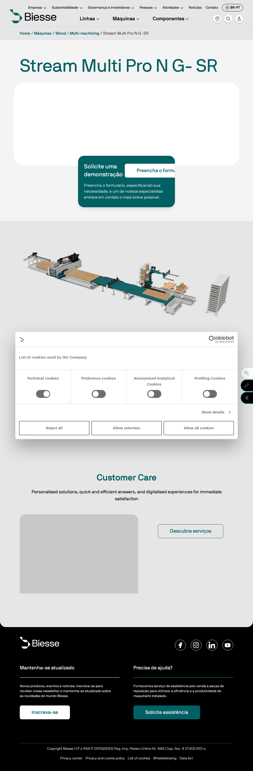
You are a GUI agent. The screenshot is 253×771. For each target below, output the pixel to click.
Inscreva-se (45, 712)
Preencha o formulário (161, 170)
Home (25, 33)
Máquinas (127, 18)
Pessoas (149, 8)
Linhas (90, 18)
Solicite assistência (166, 712)
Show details (213, 412)
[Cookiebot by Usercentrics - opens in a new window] (212, 339)
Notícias (195, 7)
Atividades (174, 8)
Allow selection (126, 428)
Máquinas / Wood (50, 33)
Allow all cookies (199, 428)
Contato (212, 7)
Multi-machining (84, 33)
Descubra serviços (190, 531)
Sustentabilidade (68, 8)
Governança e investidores (112, 8)
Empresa (38, 8)
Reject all (54, 428)
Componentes (171, 18)
